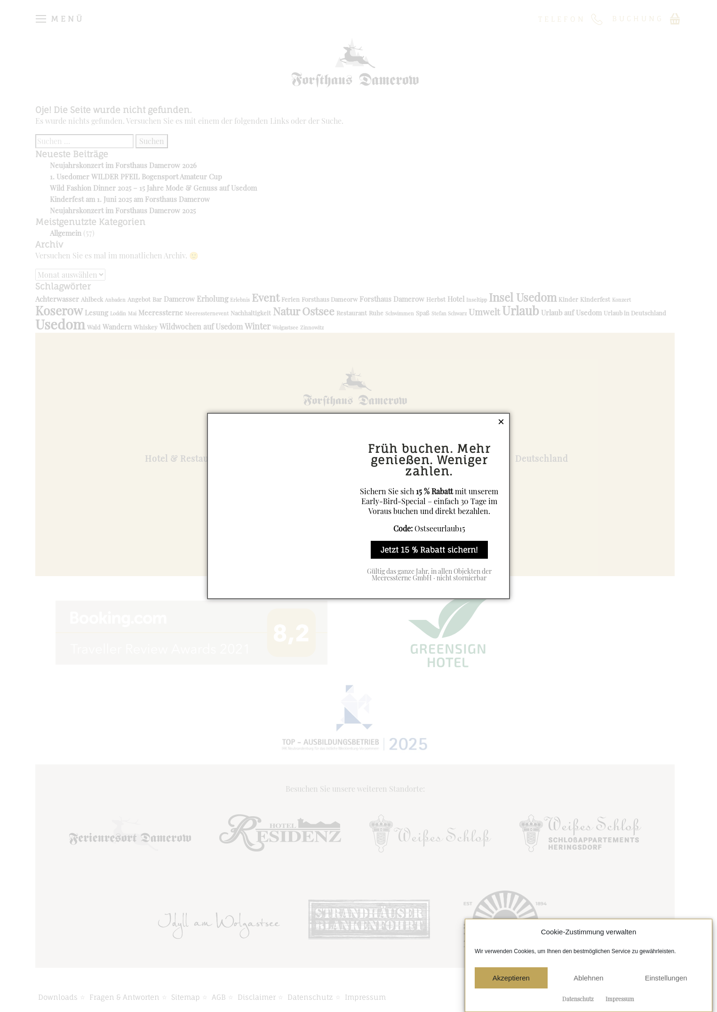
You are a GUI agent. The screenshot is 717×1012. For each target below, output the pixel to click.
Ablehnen (588, 978)
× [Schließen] (501, 422)
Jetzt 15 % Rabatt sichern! (429, 549)
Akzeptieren (511, 978)
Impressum (619, 999)
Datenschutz (578, 999)
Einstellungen (666, 978)
